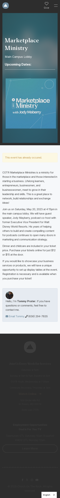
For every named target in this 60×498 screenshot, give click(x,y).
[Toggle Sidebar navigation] (54, 5)
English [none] (46, 495)
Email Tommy (15, 316)
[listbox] (49, 495)
